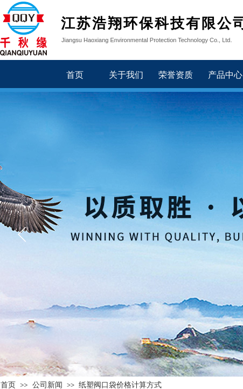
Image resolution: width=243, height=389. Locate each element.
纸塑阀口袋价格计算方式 (120, 385)
